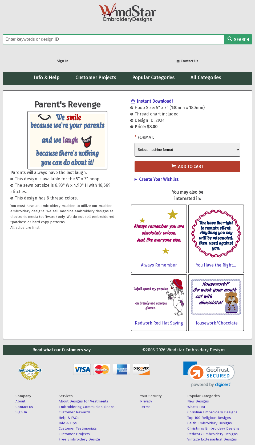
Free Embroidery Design (79, 439)
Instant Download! (155, 101)
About (20, 401)
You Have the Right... (216, 265)
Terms (145, 407)
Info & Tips (68, 423)
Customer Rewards (75, 412)
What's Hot (196, 407)
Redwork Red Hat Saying (159, 323)
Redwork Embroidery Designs (212, 434)
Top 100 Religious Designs (209, 417)
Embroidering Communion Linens (87, 407)
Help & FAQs (69, 417)
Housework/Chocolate (216, 323)
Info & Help (46, 78)
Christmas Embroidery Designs (213, 428)
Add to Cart (187, 166)
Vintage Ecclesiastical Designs (212, 439)
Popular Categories (153, 78)
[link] (209, 374)
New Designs (198, 401)
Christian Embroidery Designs (212, 412)
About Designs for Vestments (83, 401)
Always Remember (159, 265)
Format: (145, 137)
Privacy (146, 401)
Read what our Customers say (61, 349)
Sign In (62, 61)
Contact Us (187, 62)
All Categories (206, 78)
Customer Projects (95, 78)
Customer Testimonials (78, 428)
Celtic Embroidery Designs (209, 423)
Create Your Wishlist (158, 179)
